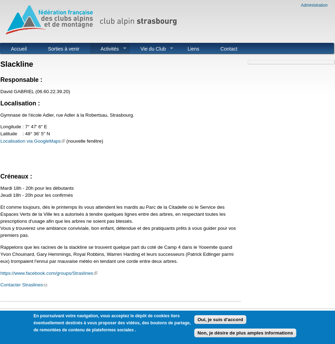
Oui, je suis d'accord (220, 321)
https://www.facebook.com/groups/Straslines (48, 273)
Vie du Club (151, 49)
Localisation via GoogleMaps (32, 141)
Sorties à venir (63, 49)
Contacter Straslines (23, 284)
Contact (228, 49)
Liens (193, 49)
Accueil (19, 49)
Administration (314, 5)
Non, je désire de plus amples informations (245, 335)
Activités (108, 49)
